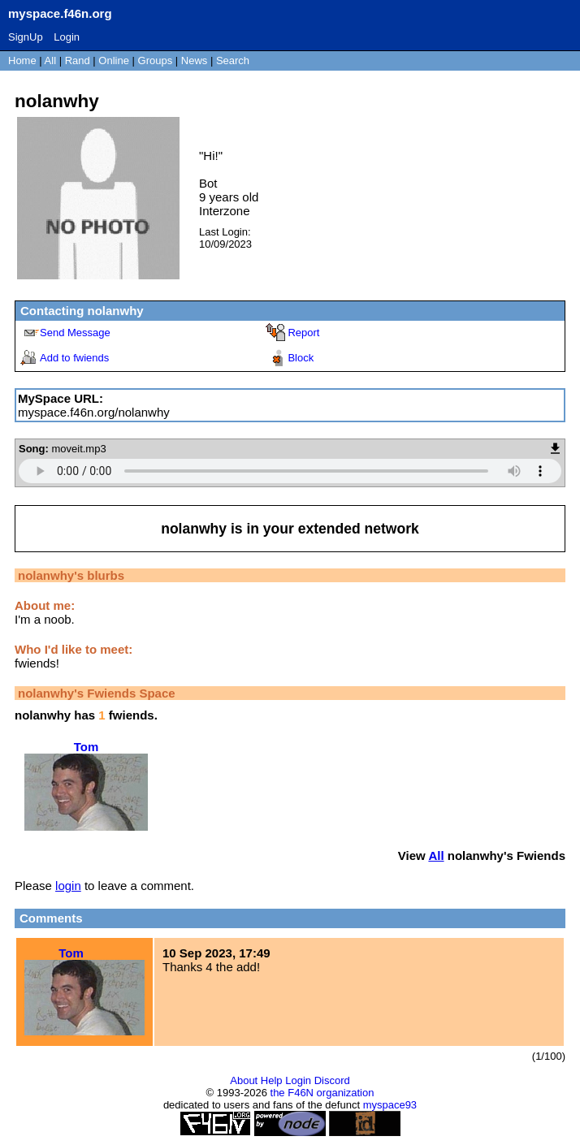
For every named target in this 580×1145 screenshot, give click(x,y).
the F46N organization (322, 1093)
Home (22, 60)
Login (67, 37)
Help (272, 1080)
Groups (155, 60)
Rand (77, 60)
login (68, 885)
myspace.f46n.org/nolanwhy (94, 412)
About (244, 1080)
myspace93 (390, 1105)
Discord (332, 1080)
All (52, 60)
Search (232, 60)
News (194, 60)
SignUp (25, 37)
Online (113, 60)
